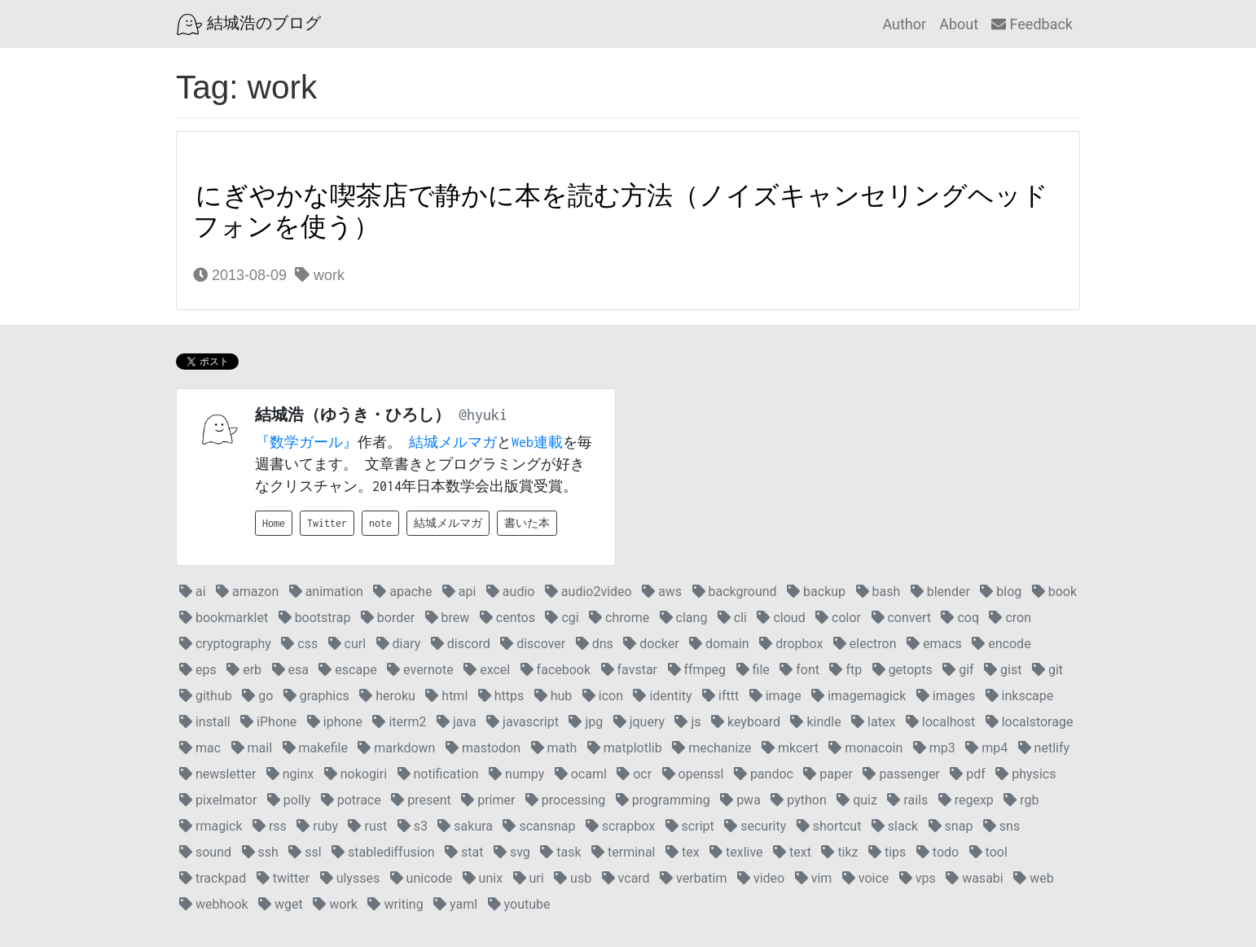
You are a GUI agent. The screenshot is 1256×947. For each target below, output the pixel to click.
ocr (634, 774)
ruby (317, 826)
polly (288, 800)
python (798, 800)
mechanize (711, 748)
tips (887, 852)
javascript (522, 722)
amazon (247, 591)
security (755, 826)
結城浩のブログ (249, 24)
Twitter (327, 523)
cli (732, 617)
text (792, 852)
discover (532, 643)
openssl (693, 774)
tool (988, 852)
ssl (304, 852)
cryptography (225, 643)
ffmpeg (697, 669)
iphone (334, 722)
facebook (555, 669)
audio (510, 591)
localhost (940, 722)
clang (684, 617)
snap (951, 826)
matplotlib (624, 748)
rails (907, 800)
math (554, 748)
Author (904, 24)
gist (1002, 669)
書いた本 (527, 523)
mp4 (986, 748)
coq (960, 617)
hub (553, 696)
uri (528, 878)
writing (395, 904)
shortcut (829, 826)
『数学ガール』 (306, 442)
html (446, 696)
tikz (839, 852)
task (560, 852)
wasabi (974, 878)
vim (813, 878)
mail (251, 748)
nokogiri (355, 774)
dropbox (791, 643)
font (799, 669)
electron (865, 643)
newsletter (217, 774)
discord (460, 643)
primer (488, 800)
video (760, 878)
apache (402, 591)
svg (512, 852)
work (320, 275)
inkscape (1020, 696)
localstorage (1030, 722)
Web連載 (537, 442)
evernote (420, 669)
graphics (316, 696)
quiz (857, 800)
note (380, 523)
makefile (315, 748)
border (388, 617)
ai (192, 591)
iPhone (268, 722)
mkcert (790, 748)
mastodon (483, 748)
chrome (619, 617)
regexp (966, 800)
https (501, 696)
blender (940, 591)
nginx (290, 774)
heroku (387, 696)
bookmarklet (223, 617)
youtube (519, 904)
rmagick (210, 826)
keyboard (745, 722)
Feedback (1032, 24)
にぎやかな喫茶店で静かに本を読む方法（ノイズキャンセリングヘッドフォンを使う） (620, 211)
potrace (351, 800)
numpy (516, 774)
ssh (260, 852)
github (205, 696)
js (687, 722)
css (299, 643)
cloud (781, 617)
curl (347, 643)
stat (464, 852)
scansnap (539, 826)
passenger (901, 774)
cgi (561, 617)
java (456, 722)
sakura (465, 826)
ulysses (350, 878)
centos (507, 617)
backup (816, 591)
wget (280, 904)
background (734, 591)
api (459, 591)
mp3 (934, 748)
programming (663, 800)
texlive (736, 852)
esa (290, 669)
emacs (934, 643)
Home (273, 523)
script (689, 826)
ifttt (720, 696)
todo (937, 852)
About (958, 24)
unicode (421, 878)
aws (662, 591)
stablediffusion (383, 852)
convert (901, 617)
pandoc (763, 774)
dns (594, 643)
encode (1001, 643)
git (1047, 669)
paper (828, 774)
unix (483, 878)
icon (602, 696)
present (421, 800)
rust (367, 826)
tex (682, 852)
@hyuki (483, 414)
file (753, 669)
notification (438, 774)
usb (572, 878)
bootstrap (315, 617)
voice (865, 878)
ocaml (581, 774)
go (257, 696)
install (205, 722)
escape (347, 669)
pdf (968, 774)
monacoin (865, 748)
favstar (629, 669)
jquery (639, 722)
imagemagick (858, 696)
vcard (626, 878)
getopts (902, 669)
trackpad (212, 878)
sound (205, 852)
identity (662, 696)
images (945, 696)
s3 (412, 826)
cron (1010, 617)
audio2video (588, 591)
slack (895, 826)
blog (1000, 591)
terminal (623, 852)
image (775, 696)
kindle (815, 722)
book (1054, 591)
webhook (213, 904)
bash (878, 591)
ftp (845, 669)
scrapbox (620, 826)
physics (1025, 774)
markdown (396, 748)
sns (1001, 826)
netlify (1043, 748)
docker (651, 643)
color (838, 617)
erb (243, 669)
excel (486, 669)
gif (957, 669)
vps (917, 878)
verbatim (693, 878)
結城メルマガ (453, 442)
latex (873, 722)
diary (398, 643)
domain (719, 643)
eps (198, 669)
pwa (740, 800)
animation (326, 591)
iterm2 (399, 722)
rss (270, 826)
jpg (586, 722)
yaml (455, 904)
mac (200, 748)
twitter (283, 878)
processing (565, 800)
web (1033, 878)
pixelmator (218, 800)
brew (447, 617)
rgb (1021, 800)
